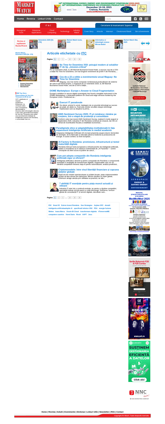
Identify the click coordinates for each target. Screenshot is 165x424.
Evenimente (69, 412)
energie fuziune (105, 208)
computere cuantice (56, 215)
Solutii (60, 412)
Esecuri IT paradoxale (71, 102)
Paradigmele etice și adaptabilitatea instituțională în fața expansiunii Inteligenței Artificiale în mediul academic (85, 129)
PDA (95, 208)
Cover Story (88, 31)
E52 (50, 205)
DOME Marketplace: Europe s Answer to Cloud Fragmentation (82, 91)
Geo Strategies (86, 205)
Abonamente (24, 86)
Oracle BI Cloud (72, 211)
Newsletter (104, 412)
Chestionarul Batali (124, 31)
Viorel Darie (70, 215)
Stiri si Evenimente (142, 31)
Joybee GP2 (98, 205)
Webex (51, 211)
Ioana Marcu (60, 211)
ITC (84, 53)
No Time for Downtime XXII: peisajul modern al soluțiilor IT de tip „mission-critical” (89, 66)
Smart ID (56, 205)
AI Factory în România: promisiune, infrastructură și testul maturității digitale (88, 143)
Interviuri (109, 31)
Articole (100, 31)
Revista (31, 18)
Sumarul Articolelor (26, 83)
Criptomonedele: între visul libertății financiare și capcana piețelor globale (88, 171)
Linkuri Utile (44, 18)
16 (79, 59)
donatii (107, 205)
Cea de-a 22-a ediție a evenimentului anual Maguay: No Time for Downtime (88, 78)
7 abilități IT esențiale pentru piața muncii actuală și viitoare (86, 185)
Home (20, 18)
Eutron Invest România (70, 205)
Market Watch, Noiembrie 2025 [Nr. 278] (24, 53)
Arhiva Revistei (25, 85)
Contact (58, 18)
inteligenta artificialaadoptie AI (60, 208)
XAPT (84, 215)
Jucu (90, 215)
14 (70, 59)
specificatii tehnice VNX (83, 208)
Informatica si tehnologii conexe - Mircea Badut (102, 42)
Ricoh (78, 215)
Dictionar (81, 412)
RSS (113, 412)
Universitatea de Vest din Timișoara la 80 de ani (24, 96)
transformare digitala (88, 211)
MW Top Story (22, 93)
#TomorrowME (103, 211)
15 (74, 59)
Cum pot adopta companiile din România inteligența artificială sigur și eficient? (84, 157)
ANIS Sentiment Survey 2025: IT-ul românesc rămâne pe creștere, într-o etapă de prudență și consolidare (87, 115)
